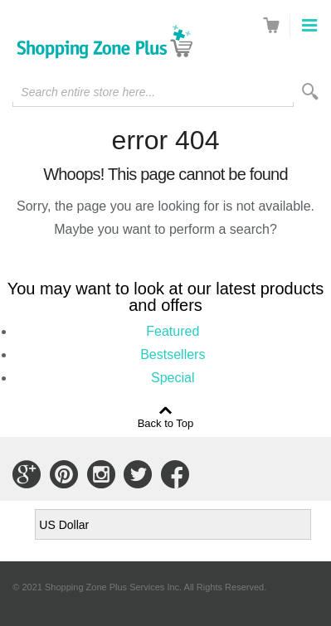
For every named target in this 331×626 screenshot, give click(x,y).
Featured (172, 331)
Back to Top (166, 423)
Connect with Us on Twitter (138, 474)
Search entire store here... (88, 92)
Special (172, 378)
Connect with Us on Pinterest (64, 474)
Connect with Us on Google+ (26, 474)
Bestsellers (172, 354)
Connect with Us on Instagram (101, 474)
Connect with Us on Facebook (175, 474)
